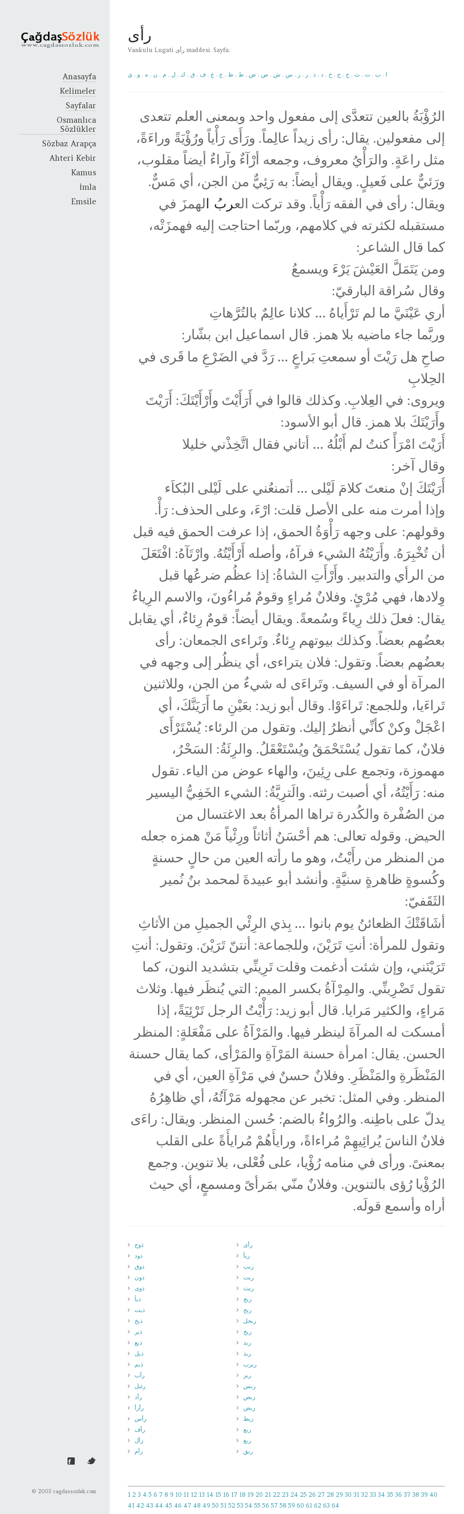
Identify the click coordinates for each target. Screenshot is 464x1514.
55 (257, 1505)
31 (356, 1495)
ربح (247, 1310)
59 (291, 1505)
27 (321, 1495)
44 (159, 1505)
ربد (247, 1342)
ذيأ (138, 1299)
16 (226, 1495)
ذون (140, 1277)
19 (250, 1495)
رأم (139, 1451)
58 (283, 1505)
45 (168, 1505)
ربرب (249, 1364)
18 (242, 1495)
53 (240, 1505)
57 (274, 1505)
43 (149, 1505)
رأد (138, 1397)
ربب (248, 1266)
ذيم (139, 1364)
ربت (248, 1277)
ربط (248, 1419)
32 (364, 1495)
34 (381, 1495)
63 (326, 1505)
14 (210, 1495)
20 (259, 1495)
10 (178, 1495)
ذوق (140, 1266)
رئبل (140, 1386)
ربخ (247, 1332)
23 (285, 1495)
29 (339, 1495)
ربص (249, 1397)
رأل (139, 1440)
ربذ (247, 1353)
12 (194, 1495)
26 (312, 1495)
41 (131, 1505)
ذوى (140, 1288)
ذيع (138, 1342)
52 (231, 1505)
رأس (140, 1419)
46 (178, 1505)
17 (234, 1495)
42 (140, 1505)
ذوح (139, 1245)
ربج (247, 1299)
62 (317, 1505)
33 (373, 1495)
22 (276, 1495)
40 (433, 1495)
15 (218, 1495)
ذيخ (139, 1321)
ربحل (249, 1321)
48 (197, 1505)
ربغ (247, 1440)
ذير (138, 1332)
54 (248, 1505)
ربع (247, 1429)
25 (303, 1495)
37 (407, 1495)
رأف (140, 1429)
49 (206, 1505)
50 (215, 1505)
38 (415, 1495)
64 (335, 1505)
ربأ (246, 1255)
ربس (249, 1386)
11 (186, 1495)
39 (424, 1495)
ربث (248, 1288)
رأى (247, 1245)
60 (300, 1505)
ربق (248, 1451)
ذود (139, 1255)
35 (390, 1495)
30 (348, 1495)
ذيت (140, 1310)
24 (294, 1495)
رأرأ (139, 1408)
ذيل (139, 1353)
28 (330, 1495)
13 (202, 1495)
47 (187, 1505)
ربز (247, 1375)
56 (265, 1505)
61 (309, 1505)
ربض (249, 1408)
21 (268, 1495)
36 (398, 1495)
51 (224, 1505)
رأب (140, 1375)
